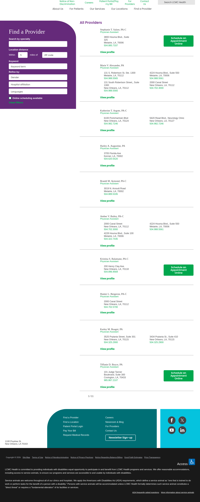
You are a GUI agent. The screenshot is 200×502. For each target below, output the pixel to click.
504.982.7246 (111, 123)
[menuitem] (58, 10)
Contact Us (144, 3)
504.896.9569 (111, 271)
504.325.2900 (111, 342)
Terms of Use (37, 457)
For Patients (77, 9)
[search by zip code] (54, 55)
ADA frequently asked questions (145, 492)
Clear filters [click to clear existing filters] (16, 102)
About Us (58, 9)
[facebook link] (172, 420)
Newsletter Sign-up (120, 437)
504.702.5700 (111, 307)
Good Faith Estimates (133, 457)
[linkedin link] (182, 430)
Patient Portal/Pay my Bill (108, 3)
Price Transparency (152, 457)
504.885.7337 (111, 45)
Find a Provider (143, 9)
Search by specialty (19, 39)
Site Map (26, 457)
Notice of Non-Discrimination (67, 3)
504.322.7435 (111, 239)
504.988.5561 (157, 78)
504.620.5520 (111, 159)
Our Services (97, 9)
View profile (107, 52)
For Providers (130, 3)
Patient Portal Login (73, 426)
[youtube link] (172, 430)
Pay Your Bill (69, 430)
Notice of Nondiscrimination (57, 457)
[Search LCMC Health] (160, 2)
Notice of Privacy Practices (82, 457)
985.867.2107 (111, 380)
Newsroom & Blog (114, 422)
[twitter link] (182, 420)
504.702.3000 (157, 88)
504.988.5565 (111, 78)
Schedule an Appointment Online (179, 40)
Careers (89, 2)
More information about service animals (177, 492)
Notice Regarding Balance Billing (108, 457)
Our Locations (119, 9)
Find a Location (71, 422)
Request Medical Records (76, 435)
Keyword (13, 61)
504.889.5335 (111, 194)
